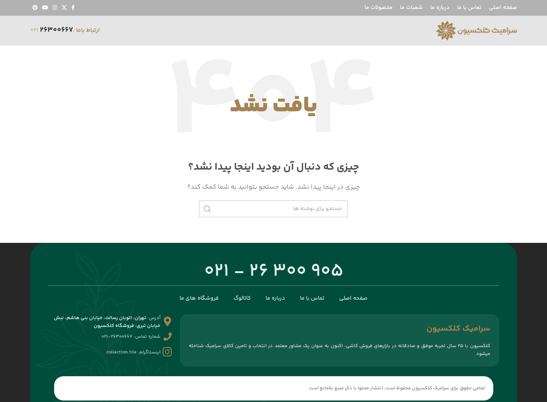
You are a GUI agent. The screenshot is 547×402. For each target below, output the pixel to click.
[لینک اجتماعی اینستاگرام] (54, 8)
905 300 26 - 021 (273, 271)
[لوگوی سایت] (476, 30)
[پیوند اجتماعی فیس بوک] (73, 8)
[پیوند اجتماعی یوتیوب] (45, 8)
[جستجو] (273, 208)
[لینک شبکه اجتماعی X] (64, 8)
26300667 (56, 30)
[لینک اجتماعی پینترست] (35, 8)
